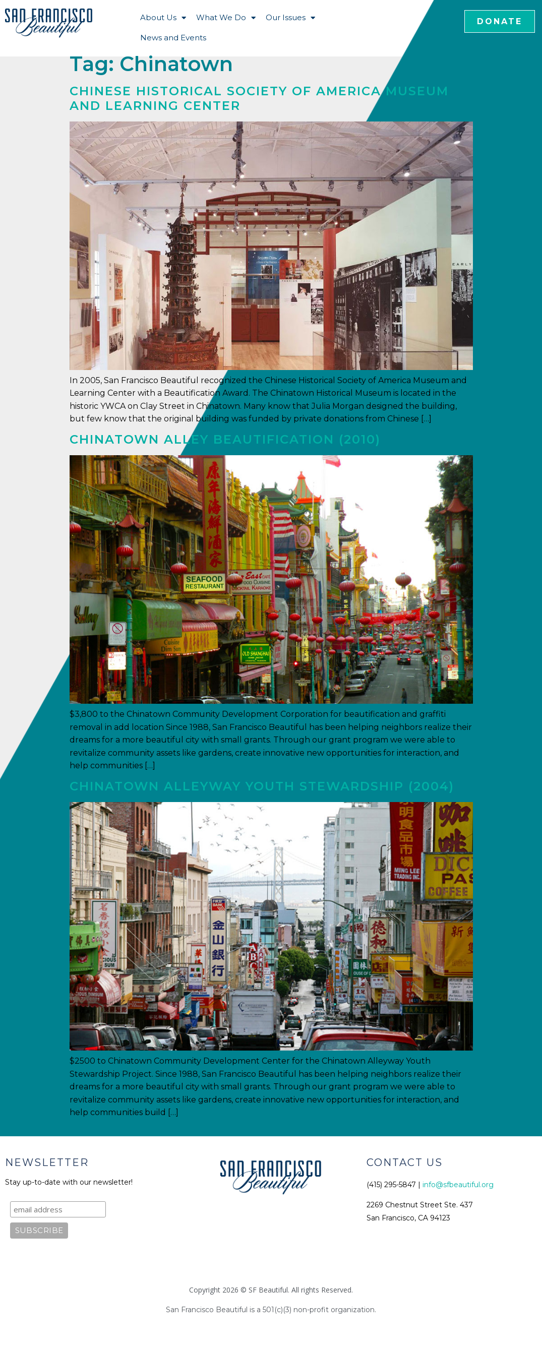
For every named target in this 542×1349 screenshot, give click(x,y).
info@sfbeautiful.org (458, 1184)
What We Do (226, 18)
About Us (163, 18)
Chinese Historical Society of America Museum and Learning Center (259, 98)
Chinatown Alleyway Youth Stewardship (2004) (262, 786)
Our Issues (290, 18)
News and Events (173, 37)
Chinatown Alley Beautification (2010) (225, 439)
